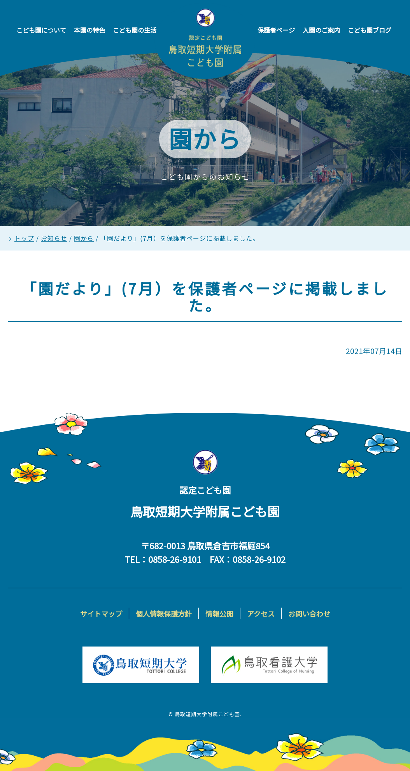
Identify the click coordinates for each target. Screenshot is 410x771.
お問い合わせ (309, 613)
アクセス (261, 613)
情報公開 (219, 613)
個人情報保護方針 (164, 613)
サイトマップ (101, 613)
